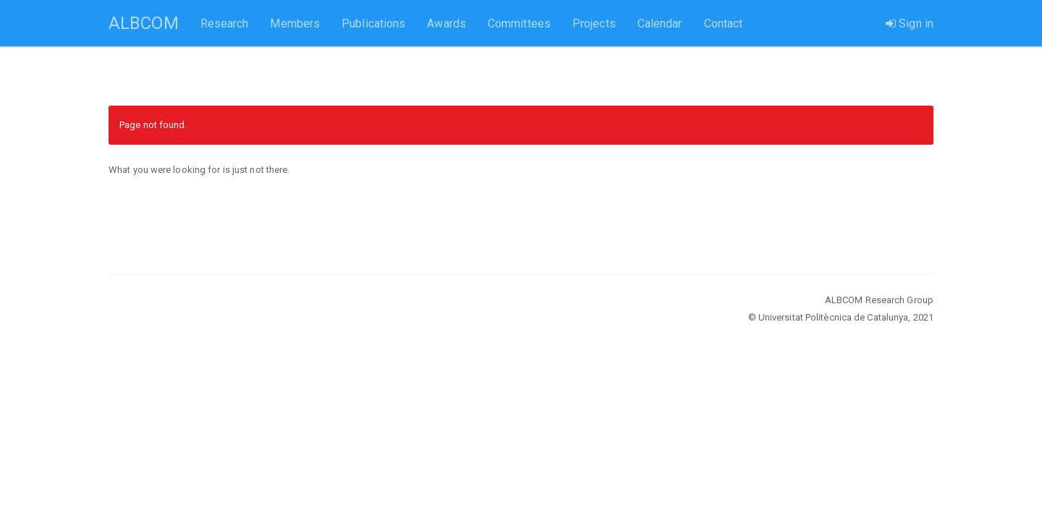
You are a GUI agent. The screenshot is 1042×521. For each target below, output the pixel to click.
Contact (723, 23)
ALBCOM (144, 23)
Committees (519, 23)
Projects (594, 23)
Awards (446, 23)
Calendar (660, 23)
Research (224, 23)
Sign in (909, 23)
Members (295, 23)
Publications (373, 23)
